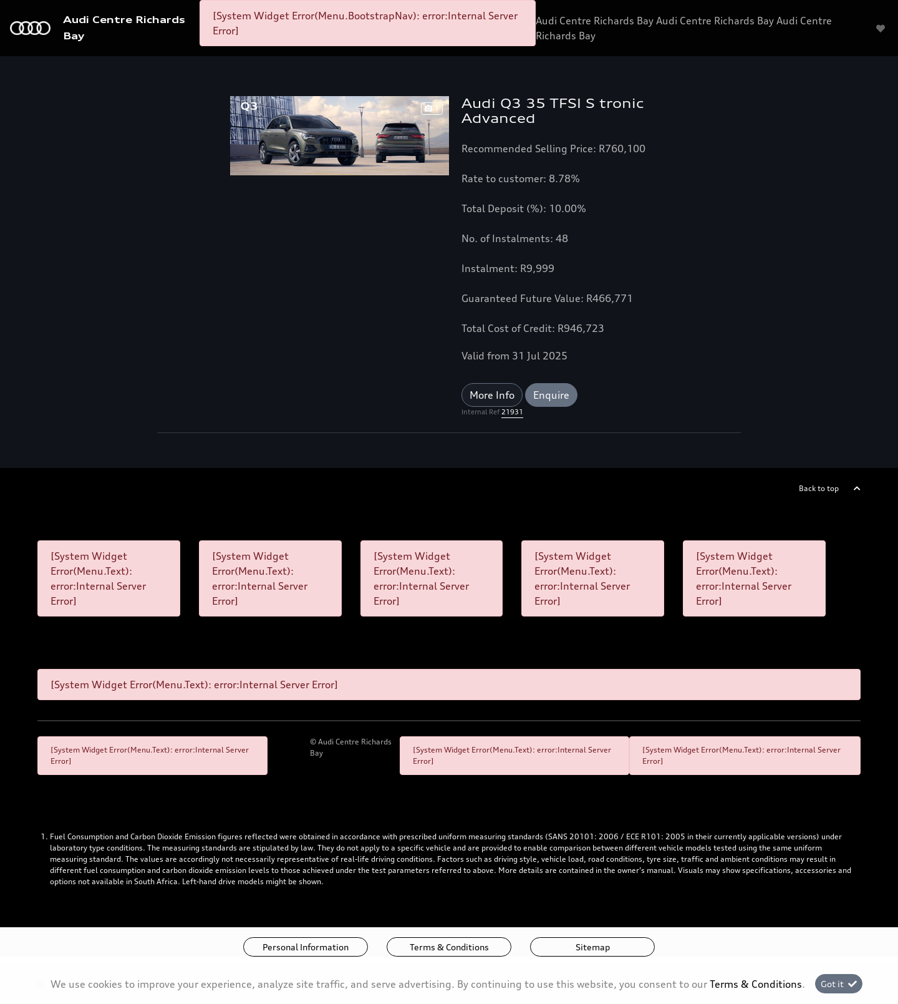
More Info (492, 395)
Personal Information (306, 947)
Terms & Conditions (449, 947)
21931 (512, 411)
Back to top (819, 488)
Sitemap (593, 947)
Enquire (551, 395)
